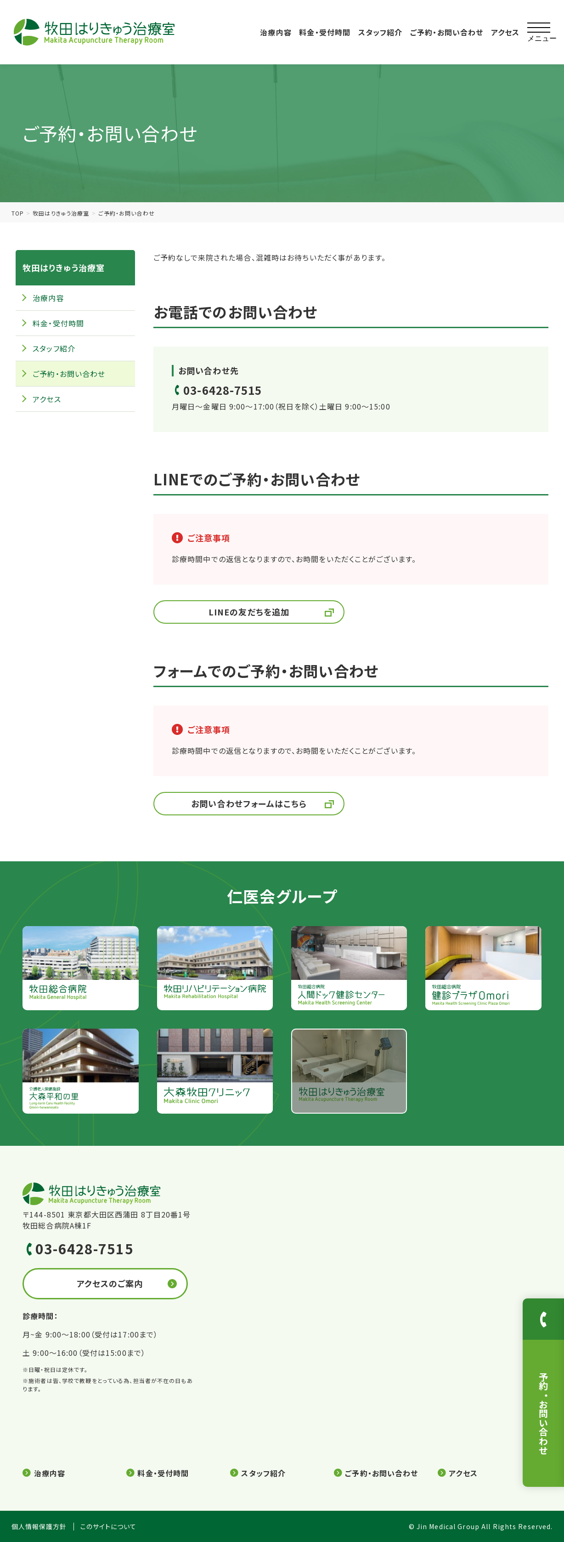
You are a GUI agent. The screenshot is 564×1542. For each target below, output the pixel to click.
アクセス (505, 32)
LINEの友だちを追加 (249, 612)
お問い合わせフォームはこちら (249, 803)
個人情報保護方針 (39, 1527)
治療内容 (275, 32)
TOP (17, 213)
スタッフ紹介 (380, 32)
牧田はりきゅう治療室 (61, 213)
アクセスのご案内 (110, 1283)
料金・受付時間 (324, 32)
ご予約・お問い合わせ (446, 32)
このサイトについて (108, 1527)
